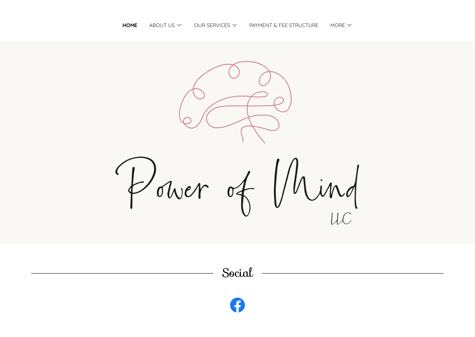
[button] (165, 25)
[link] (237, 306)
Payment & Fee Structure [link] (283, 25)
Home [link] (129, 25)
